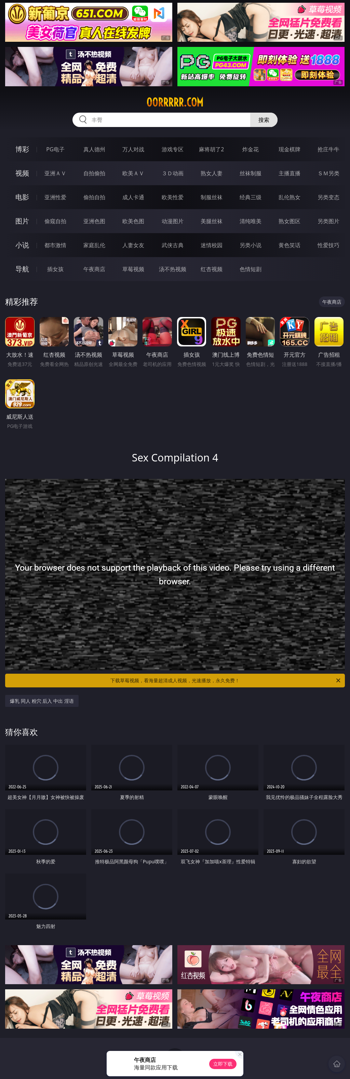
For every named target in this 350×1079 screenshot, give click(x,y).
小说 (22, 245)
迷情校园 (212, 245)
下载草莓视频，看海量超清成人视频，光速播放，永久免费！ (225, 680)
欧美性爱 (173, 197)
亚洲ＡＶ (55, 173)
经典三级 (250, 197)
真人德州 (94, 149)
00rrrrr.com (174, 102)
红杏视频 (212, 269)
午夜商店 (94, 269)
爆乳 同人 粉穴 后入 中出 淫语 (41, 701)
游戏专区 (173, 149)
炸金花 (250, 149)
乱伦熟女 (289, 197)
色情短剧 (250, 269)
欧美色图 (133, 221)
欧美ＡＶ (133, 173)
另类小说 (250, 245)
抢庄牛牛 (328, 149)
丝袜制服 (250, 173)
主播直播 (289, 173)
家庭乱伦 (94, 245)
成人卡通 (133, 197)
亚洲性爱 (55, 197)
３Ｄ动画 (173, 173)
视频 (22, 173)
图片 (22, 221)
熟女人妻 (212, 173)
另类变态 (328, 197)
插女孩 (55, 269)
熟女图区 (289, 221)
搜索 (263, 120)
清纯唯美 (250, 221)
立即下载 (222, 1064)
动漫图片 (173, 221)
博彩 (22, 149)
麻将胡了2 (211, 149)
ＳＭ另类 (328, 173)
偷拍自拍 (94, 197)
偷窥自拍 (55, 221)
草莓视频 (133, 269)
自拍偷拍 (94, 173)
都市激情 (55, 245)
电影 (22, 197)
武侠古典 (173, 245)
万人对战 (133, 149)
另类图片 (328, 221)
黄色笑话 (289, 245)
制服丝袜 (212, 197)
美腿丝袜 (212, 221)
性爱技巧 (328, 245)
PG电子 (55, 149)
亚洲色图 (94, 221)
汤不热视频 (172, 269)
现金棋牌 (289, 149)
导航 (22, 269)
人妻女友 (133, 245)
